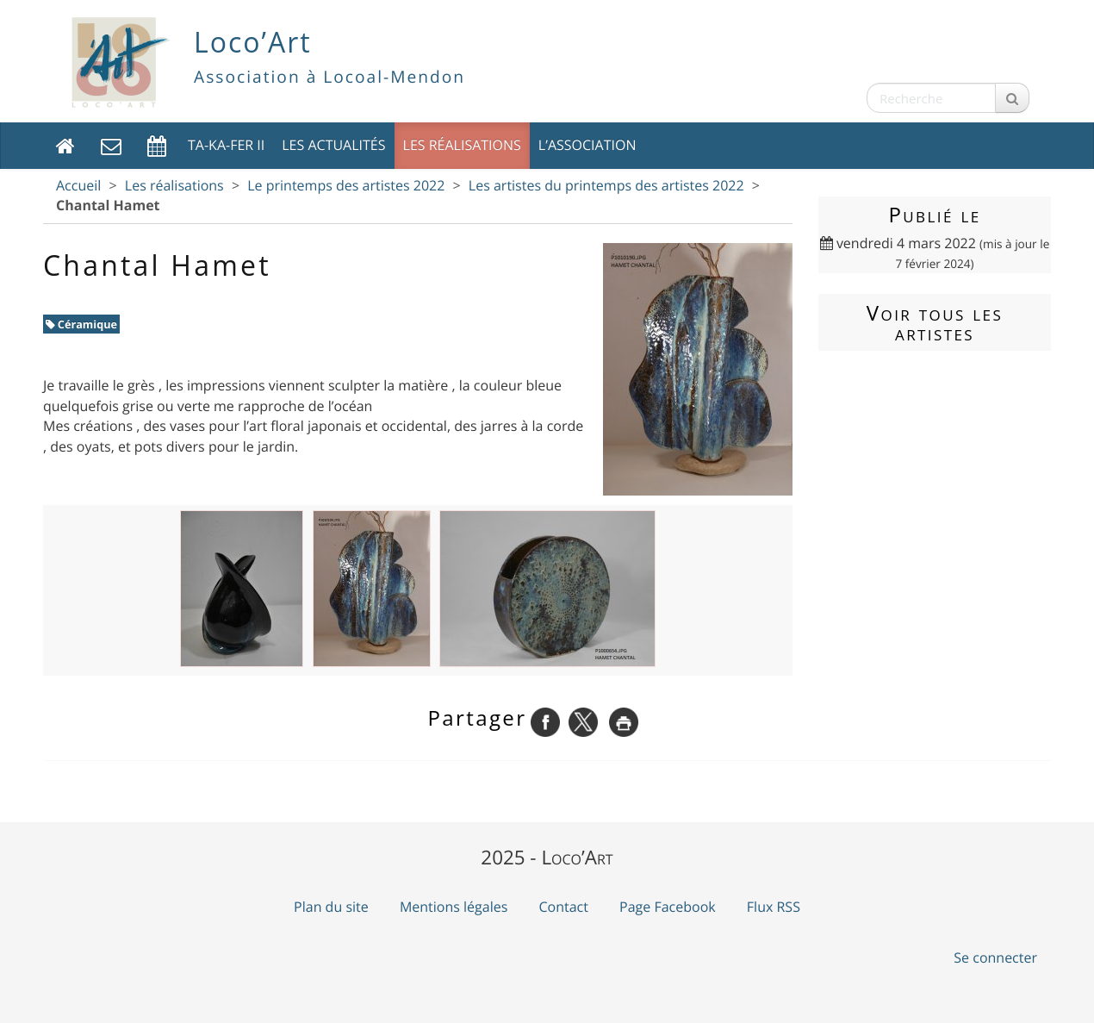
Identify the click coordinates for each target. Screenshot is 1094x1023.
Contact (562, 906)
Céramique (82, 324)
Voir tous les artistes (935, 322)
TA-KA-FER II (226, 144)
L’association (587, 144)
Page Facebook (667, 906)
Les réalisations (462, 144)
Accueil (78, 185)
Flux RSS (773, 906)
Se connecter (995, 957)
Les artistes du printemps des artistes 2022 (606, 185)
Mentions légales (453, 906)
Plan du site (331, 906)
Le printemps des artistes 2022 (345, 185)
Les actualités (333, 144)
